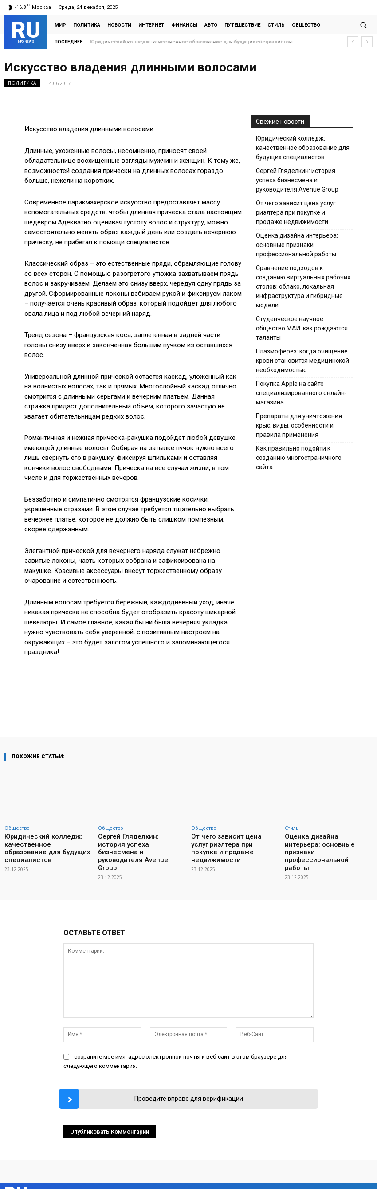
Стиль (292, 827)
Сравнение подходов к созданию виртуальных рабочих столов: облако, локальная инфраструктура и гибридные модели (303, 286)
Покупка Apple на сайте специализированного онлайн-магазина (301, 393)
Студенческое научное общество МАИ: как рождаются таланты (302, 328)
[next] (367, 41)
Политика (22, 83)
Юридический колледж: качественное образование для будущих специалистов (303, 148)
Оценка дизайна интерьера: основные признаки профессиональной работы (297, 245)
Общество (17, 827)
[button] (363, 25)
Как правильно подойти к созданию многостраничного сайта (299, 458)
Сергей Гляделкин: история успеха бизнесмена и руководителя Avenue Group (187, 42)
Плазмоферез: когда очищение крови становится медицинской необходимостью (302, 360)
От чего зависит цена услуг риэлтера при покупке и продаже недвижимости (296, 212)
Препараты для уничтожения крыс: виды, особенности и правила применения (299, 425)
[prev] (352, 41)
